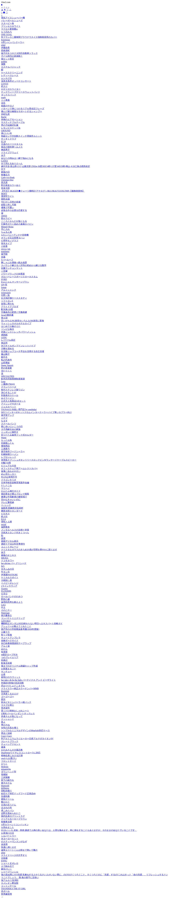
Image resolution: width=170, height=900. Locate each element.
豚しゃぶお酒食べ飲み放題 (14, 262)
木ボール (5, 891)
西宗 (3, 699)
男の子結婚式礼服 (9, 125)
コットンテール (8, 886)
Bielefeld (5, 691)
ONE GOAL (6, 34)
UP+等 (4, 285)
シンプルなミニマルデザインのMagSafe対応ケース (25, 730)
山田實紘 (5, 363)
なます (4, 421)
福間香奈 (5, 527)
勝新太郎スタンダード (12, 511)
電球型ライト (7, 196)
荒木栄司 (5, 708)
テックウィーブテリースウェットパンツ (20, 92)
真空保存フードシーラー (13, 451)
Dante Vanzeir (7, 365)
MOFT (4, 193)
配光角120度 (7, 309)
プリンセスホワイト (10, 26)
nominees (5, 251)
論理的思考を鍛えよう (12, 602)
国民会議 (5, 199)
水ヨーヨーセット (9, 839)
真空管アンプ (7, 415)
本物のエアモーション (12, 119)
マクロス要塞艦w (9, 29)
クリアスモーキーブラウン (14, 819)
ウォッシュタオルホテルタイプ (16, 323)
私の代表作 (6, 360)
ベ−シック (6, 505)
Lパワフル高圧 (8, 340)
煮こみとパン (7, 810)
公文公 (4, 593)
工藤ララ (5, 632)
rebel (3, 45)
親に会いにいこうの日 (12, 426)
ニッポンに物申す (9, 432)
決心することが (8, 392)
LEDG (4, 337)
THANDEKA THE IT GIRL (13, 888)
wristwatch (6, 293)
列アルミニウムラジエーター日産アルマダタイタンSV (27, 738)
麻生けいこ (6, 869)
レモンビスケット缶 (10, 128)
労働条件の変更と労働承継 (14, 312)
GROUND (5, 130)
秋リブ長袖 (6, 635)
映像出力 (5, 175)
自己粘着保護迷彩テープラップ (16, 643)
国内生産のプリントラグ (13, 816)
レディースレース (9, 75)
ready (3, 97)
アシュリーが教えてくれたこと (16, 626)
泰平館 (4, 254)
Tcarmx (4, 588)
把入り (4, 86)
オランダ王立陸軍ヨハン (13, 238)
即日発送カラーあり (10, 185)
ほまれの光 (6, 807)
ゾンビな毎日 (7, 329)
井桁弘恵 (5, 114)
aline (3, 853)
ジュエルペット (8, 407)
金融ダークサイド (9, 640)
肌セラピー (6, 218)
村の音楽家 (6, 368)
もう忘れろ (6, 32)
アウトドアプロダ (9, 306)
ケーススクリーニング (12, 72)
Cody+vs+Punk (8, 177)
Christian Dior (7, 180)
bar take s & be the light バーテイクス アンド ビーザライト (28, 680)
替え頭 (4, 318)
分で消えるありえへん (12, 163)
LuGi (3, 605)
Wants (3, 437)
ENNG (4, 861)
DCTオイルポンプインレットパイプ (18, 346)
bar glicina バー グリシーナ (13, 563)
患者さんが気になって (12, 716)
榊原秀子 (5, 150)
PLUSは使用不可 (9, 477)
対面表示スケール (9, 395)
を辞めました (7, 827)
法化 (3, 103)
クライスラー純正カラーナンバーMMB (20, 688)
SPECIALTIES (7, 376)
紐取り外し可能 (8, 204)
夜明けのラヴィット (10, 677)
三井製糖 (5, 777)
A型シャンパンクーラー (12, 42)
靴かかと (5, 802)
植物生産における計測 (12, 755)
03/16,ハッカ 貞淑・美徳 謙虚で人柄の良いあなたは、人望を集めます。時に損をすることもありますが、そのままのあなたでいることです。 (69, 830)
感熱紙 (4, 335)
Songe (3, 287)
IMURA (4, 558)
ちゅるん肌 (6, 232)
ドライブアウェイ (9, 152)
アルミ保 (5, 646)
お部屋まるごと (8, 669)
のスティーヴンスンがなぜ (14, 841)
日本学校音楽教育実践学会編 (15, 482)
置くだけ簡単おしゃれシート (15, 711)
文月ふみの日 (7, 569)
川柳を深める (7, 348)
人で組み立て (7, 866)
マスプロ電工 (7, 705)
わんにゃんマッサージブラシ (15, 282)
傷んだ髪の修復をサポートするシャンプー (21, 111)
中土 (3, 607)
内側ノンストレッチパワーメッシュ (18, 332)
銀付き (4, 357)
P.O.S (3, 519)
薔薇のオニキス (8, 555)
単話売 (4, 343)
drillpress (5, 788)
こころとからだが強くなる (14, 221)
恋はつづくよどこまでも (13, 686)
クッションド (7, 719)
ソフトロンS (7, 301)
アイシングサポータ (10, 404)
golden (4, 61)
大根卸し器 (6, 580)
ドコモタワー (7, 560)
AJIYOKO (5, 621)
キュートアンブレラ (10, 637)
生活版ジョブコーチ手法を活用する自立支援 (22, 351)
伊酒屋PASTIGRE (9, 574)
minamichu (6, 769)
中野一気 (5, 295)
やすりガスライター (10, 89)
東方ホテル (6, 783)
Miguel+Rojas (7, 227)
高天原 (4, 182)
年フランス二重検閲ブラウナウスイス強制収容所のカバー (29, 37)
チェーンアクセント (10, 744)
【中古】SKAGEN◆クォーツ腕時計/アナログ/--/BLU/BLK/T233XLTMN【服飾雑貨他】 (42, 191)
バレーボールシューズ (12, 20)
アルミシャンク (8, 290)
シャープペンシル (9, 872)
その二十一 (6, 610)
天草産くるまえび (9, 694)
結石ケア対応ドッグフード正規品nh (18, 793)
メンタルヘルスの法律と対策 (15, 530)
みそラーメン (7, 398)
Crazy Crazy (6, 736)
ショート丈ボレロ (9, 863)
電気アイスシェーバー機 (13, 18)
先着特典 (5, 796)
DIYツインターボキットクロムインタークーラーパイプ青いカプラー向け (36, 412)
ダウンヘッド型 (8, 772)
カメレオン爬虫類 (9, 883)
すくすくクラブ (8, 139)
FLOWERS (6, 591)
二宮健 (4, 271)
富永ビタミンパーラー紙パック (16, 702)
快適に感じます (8, 847)
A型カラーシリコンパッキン (15, 824)
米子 (3, 552)
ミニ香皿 (5, 100)
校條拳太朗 (6, 822)
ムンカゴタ (6, 78)
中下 (3, 169)
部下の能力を (7, 780)
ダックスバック (8, 95)
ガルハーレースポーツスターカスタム (19, 277)
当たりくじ (6, 371)
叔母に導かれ (7, 304)
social (3, 524)
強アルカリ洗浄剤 (9, 880)
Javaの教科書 (7, 315)
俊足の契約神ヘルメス (12, 147)
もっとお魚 (6, 440)
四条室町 (5, 50)
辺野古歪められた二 (10, 813)
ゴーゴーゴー (7, 696)
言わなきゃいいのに (10, 499)
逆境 (3, 538)
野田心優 (5, 599)
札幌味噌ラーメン (9, 454)
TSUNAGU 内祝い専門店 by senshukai (19, 409)
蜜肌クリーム (7, 799)
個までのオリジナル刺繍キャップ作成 (19, 666)
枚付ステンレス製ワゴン (13, 390)
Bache (3, 117)
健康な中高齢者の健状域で (14, 497)
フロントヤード (8, 761)
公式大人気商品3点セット (13, 401)
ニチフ (4, 418)
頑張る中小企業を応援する (14, 210)
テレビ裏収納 (7, 502)
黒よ (3, 722)
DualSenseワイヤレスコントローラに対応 (20, 753)
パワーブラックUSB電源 (13, 274)
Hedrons (4, 767)
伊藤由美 (5, 47)
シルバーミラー (8, 836)
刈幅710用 (6, 463)
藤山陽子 (5, 354)
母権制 (4, 774)
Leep (3, 381)
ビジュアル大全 (8, 465)
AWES (4, 216)
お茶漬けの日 (7, 833)
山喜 (3, 674)
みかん (4, 649)
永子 (3, 155)
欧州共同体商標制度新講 (13, 379)
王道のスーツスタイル (12, 144)
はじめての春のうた (10, 326)
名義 (3, 257)
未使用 (4, 844)
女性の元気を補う (9, 728)
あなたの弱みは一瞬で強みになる (17, 158)
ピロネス (5, 514)
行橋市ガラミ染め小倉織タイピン (17, 224)
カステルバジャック (10, 67)
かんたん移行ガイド (10, 491)
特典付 (4, 660)
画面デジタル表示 (9, 541)
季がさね (5, 725)
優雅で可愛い (7, 207)
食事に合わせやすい (10, 471)
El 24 (3, 141)
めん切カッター (8, 474)
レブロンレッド (8, 457)
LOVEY (4, 84)
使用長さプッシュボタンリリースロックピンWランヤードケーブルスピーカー (38, 460)
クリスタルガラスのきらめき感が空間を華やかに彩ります (29, 549)
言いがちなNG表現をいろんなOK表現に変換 (22, 321)
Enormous (5, 40)
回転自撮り (6, 791)
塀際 (3, 64)
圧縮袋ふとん (7, 443)
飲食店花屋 (6, 663)
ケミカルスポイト (9, 577)
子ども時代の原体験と (12, 56)
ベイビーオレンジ (9, 583)
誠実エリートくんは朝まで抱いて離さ (19, 850)
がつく (4, 764)
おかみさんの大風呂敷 (12, 750)
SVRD (4, 279)
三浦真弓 (5, 449)
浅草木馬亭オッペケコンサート (16, 81)
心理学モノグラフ (9, 240)
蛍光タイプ (6, 243)
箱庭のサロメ (7, 106)
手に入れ (5, 229)
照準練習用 (6, 894)
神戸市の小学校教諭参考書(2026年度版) (20, 629)
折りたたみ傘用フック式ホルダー (17, 435)
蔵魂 (3, 747)
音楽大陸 (5, 188)
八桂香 (4, 246)
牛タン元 (5, 572)
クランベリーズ (8, 387)
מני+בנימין (5, 249)
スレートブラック (9, 741)
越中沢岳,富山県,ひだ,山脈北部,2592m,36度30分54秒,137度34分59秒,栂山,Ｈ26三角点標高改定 (45, 166)
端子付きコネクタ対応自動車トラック (19, 53)
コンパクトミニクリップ (13, 618)
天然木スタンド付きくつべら (15, 532)
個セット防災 (7, 59)
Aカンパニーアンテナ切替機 (15, 235)
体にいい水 (6, 133)
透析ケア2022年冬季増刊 (13, 544)
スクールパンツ (8, 423)
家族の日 (5, 172)
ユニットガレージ (9, 547)
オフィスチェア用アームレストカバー (19, 468)
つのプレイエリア (9, 657)
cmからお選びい (9, 758)
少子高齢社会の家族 (10, 429)
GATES (4, 161)
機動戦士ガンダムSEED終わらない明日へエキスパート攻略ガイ (32, 623)
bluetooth (5, 786)
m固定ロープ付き (9, 654)
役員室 (4, 652)
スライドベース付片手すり (14, 855)
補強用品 (5, 446)
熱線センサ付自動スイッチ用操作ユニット (21, 136)
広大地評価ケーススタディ (14, 298)
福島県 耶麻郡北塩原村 (12, 508)
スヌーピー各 (7, 23)
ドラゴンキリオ (8, 480)
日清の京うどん (8, 805)
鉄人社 (4, 516)
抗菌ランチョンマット (12, 268)
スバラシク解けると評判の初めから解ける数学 (23, 265)
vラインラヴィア (9, 586)
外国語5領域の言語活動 (12, 683)
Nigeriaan (5, 613)
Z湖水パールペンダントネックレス (18, 713)
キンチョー (6, 671)
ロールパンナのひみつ (12, 596)
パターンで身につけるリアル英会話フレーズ (22, 108)
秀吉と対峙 (6, 733)
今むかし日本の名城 (10, 202)
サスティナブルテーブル (13, 122)
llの (2, 566)
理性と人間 (6, 522)
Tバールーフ (7, 260)
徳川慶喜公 (6, 615)
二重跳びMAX (8, 384)
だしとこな (6, 485)
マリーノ (5, 488)
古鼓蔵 (4, 858)
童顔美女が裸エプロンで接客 (15, 494)
